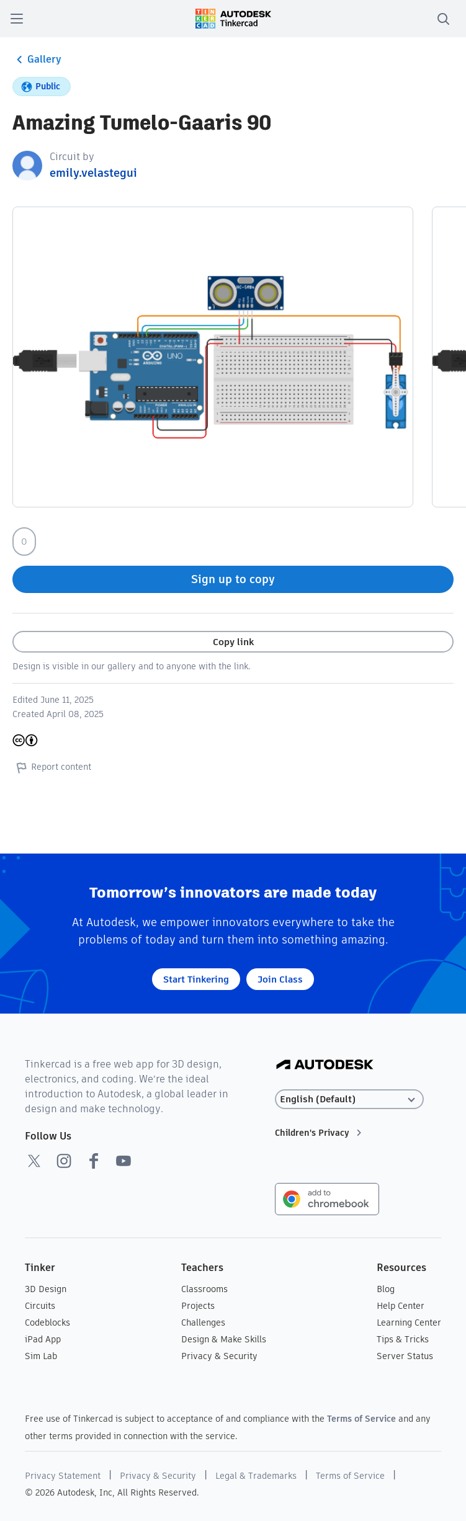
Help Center (400, 1306)
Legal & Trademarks (256, 1476)
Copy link (233, 641)
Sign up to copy (233, 579)
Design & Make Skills (223, 1339)
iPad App (43, 1339)
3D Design (45, 1289)
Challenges (203, 1322)
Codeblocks (47, 1322)
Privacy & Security (219, 1356)
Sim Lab (41, 1356)
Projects (198, 1306)
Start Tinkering (196, 979)
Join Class (280, 979)
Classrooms (204, 1289)
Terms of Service (361, 1418)
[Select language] (349, 1099)
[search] (443, 18)
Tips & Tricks (403, 1339)
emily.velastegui (93, 173)
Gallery (36, 59)
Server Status (405, 1356)
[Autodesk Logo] (325, 1065)
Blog (386, 1289)
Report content (51, 767)
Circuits (40, 1306)
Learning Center (409, 1322)
